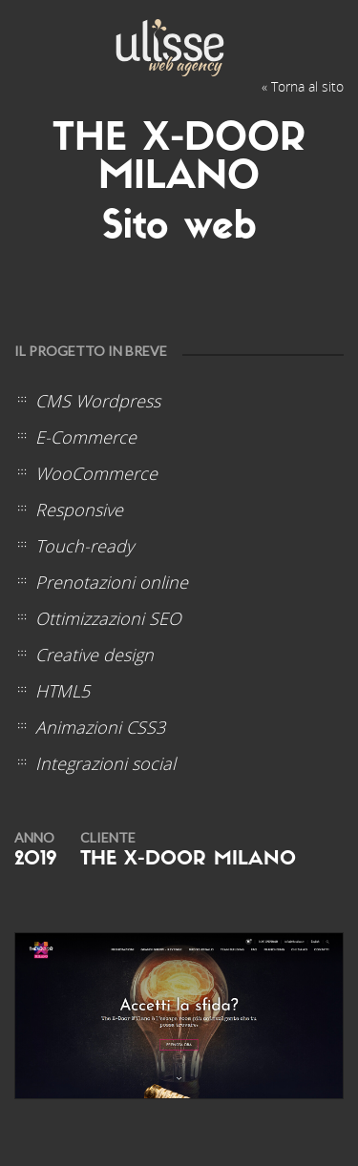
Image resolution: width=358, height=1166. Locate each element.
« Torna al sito (303, 86)
